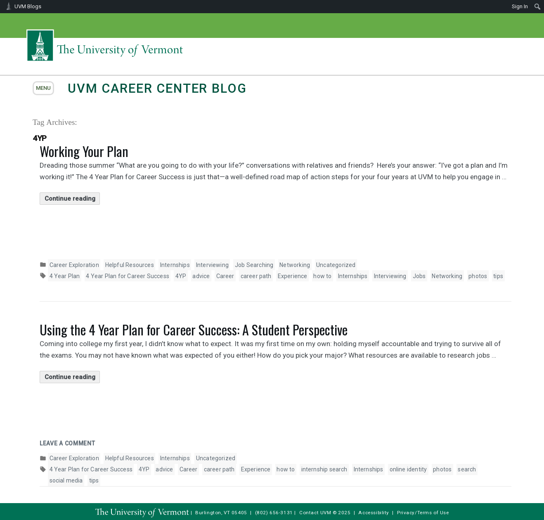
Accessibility (373, 512)
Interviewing (212, 265)
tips (498, 276)
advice (201, 276)
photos (477, 276)
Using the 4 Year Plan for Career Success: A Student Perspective (194, 329)
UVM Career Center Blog (157, 88)
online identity (408, 469)
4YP (181, 276)
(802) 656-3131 (274, 512)
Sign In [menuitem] (520, 6)
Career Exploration (74, 265)
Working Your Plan (84, 151)
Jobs (419, 276)
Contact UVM (315, 512)
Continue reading (72, 199)
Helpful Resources (129, 265)
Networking (294, 265)
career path (256, 276)
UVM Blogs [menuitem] (27, 6)
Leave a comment (67, 443)
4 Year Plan (65, 276)
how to (322, 276)
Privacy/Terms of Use (423, 512)
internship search (324, 469)
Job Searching (254, 265)
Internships (175, 265)
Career (225, 276)
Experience (292, 276)
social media (66, 480)
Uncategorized (335, 265)
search (467, 469)
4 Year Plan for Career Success (127, 276)
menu (43, 88)
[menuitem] (537, 6)
